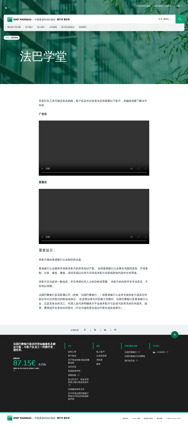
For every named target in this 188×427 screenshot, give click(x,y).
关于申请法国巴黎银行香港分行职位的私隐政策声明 (78, 396)
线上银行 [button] (178, 6)
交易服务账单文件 (76, 389)
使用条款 (125, 418)
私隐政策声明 (74, 370)
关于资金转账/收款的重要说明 (78, 361)
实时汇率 (72, 351)
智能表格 (72, 375)
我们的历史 (130, 360)
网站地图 (160, 418)
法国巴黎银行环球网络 (162, 6)
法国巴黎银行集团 (143, 6)
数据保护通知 (148, 418)
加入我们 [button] (41, 27)
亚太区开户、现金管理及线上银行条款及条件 (78, 381)
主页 (7, 37)
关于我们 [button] (29, 27)
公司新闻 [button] (53, 27)
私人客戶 (100, 351)
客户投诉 (72, 355)
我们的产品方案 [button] (14, 27)
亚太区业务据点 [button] (68, 27)
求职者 (99, 359)
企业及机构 (101, 355)
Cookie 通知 (136, 418)
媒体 (98, 363)
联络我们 (83, 27)
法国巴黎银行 (131, 352)
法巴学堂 (72, 366)
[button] (164, 19)
